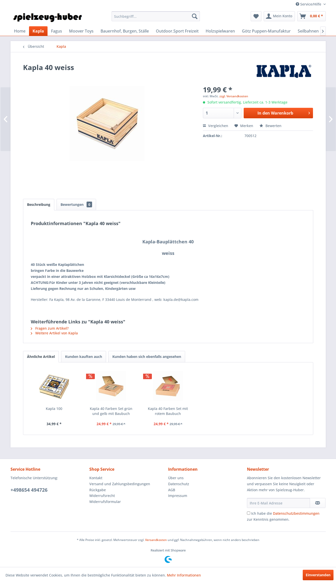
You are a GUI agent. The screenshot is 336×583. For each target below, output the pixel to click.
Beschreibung (38, 204)
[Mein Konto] (279, 16)
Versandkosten (156, 540)
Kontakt (95, 477)
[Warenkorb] (311, 16)
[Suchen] (194, 16)
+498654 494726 (29, 490)
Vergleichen (215, 125)
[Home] (20, 31)
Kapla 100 (54, 408)
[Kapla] (38, 31)
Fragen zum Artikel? (50, 328)
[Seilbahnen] (308, 31)
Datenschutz (178, 483)
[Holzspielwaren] (220, 31)
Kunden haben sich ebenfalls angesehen (146, 356)
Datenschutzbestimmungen (296, 513)
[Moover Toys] (81, 31)
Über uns (176, 477)
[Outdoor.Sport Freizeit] (177, 31)
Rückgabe (97, 489)
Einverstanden (318, 574)
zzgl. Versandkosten (233, 96)
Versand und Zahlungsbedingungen (119, 483)
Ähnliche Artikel (41, 356)
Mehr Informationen (184, 575)
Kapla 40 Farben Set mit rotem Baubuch (168, 411)
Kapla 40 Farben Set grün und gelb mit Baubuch (111, 411)
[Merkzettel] (256, 16)
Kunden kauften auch (83, 356)
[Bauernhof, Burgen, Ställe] (124, 31)
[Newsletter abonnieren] (317, 503)
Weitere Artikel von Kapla (54, 333)
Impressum (177, 495)
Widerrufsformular (105, 501)
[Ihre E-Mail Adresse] (278, 503)
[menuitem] (156, 16)
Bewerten (270, 125)
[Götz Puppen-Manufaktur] (266, 31)
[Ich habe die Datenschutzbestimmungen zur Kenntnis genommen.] (248, 513)
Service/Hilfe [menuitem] (309, 4)
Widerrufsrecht (102, 495)
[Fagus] (57, 31)
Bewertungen (76, 204)
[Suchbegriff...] (156, 16)
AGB (171, 489)
